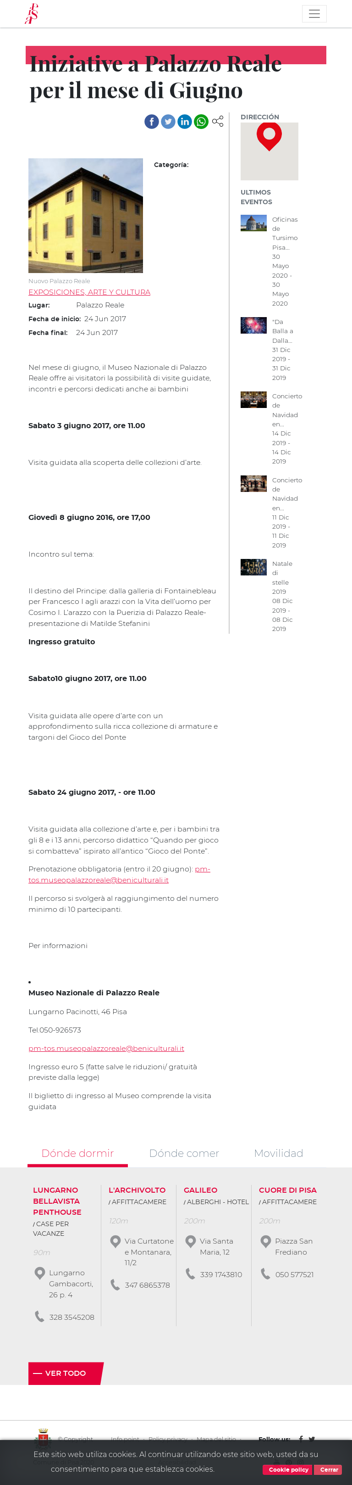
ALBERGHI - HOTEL (218, 1204)
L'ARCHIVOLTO (137, 1192)
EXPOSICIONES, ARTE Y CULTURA (89, 292)
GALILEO (200, 1192)
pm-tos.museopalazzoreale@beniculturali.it (107, 1050)
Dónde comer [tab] (184, 1155)
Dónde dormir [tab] (77, 1155)
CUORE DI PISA (288, 1192)
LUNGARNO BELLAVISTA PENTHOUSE (57, 1203)
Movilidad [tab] (278, 1155)
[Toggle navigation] (314, 13)
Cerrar (328, 1470)
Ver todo (65, 1376)
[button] (217, 120)
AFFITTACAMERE (139, 1204)
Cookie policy (287, 1470)
